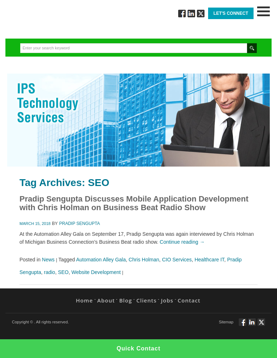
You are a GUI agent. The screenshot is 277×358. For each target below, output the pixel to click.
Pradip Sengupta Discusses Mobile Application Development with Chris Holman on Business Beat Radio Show (134, 203)
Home (84, 300)
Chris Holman (144, 259)
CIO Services (177, 259)
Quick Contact (138, 348)
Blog (125, 300)
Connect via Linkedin (191, 13)
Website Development (96, 272)
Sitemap (226, 322)
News (48, 259)
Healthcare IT (209, 259)
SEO (63, 272)
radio (49, 272)
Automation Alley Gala (101, 259)
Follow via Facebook (182, 13)
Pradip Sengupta (79, 223)
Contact (189, 300)
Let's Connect (231, 13)
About (106, 300)
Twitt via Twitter (201, 13)
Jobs (167, 300)
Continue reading (182, 242)
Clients (146, 300)
